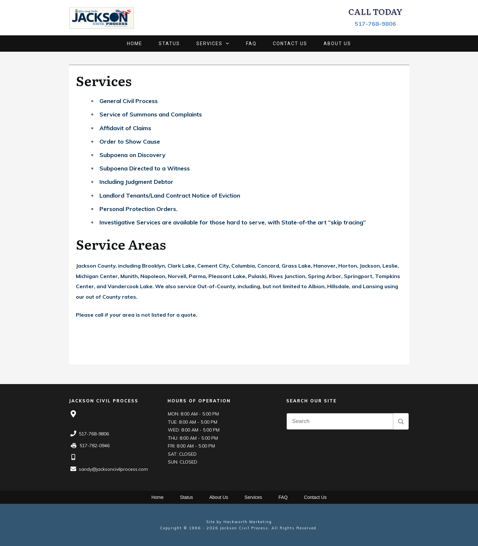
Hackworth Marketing (247, 522)
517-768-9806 (375, 23)
